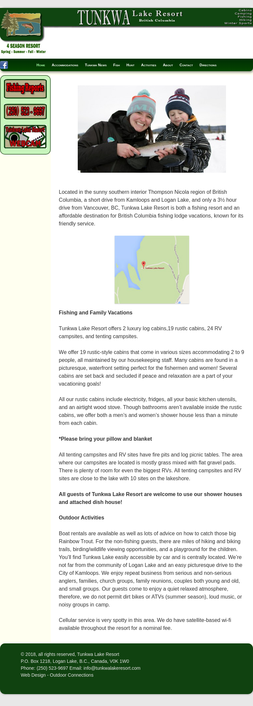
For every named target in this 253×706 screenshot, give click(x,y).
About (168, 65)
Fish (116, 65)
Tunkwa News (96, 65)
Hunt (130, 65)
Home (41, 65)
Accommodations (65, 65)
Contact (186, 65)
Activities (148, 65)
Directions (208, 65)
